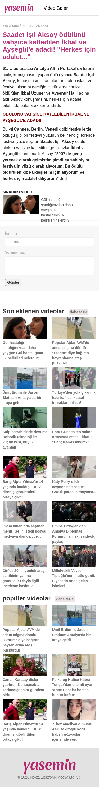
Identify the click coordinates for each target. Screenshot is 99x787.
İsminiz (11, 233)
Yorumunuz (15, 252)
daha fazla (78, 312)
